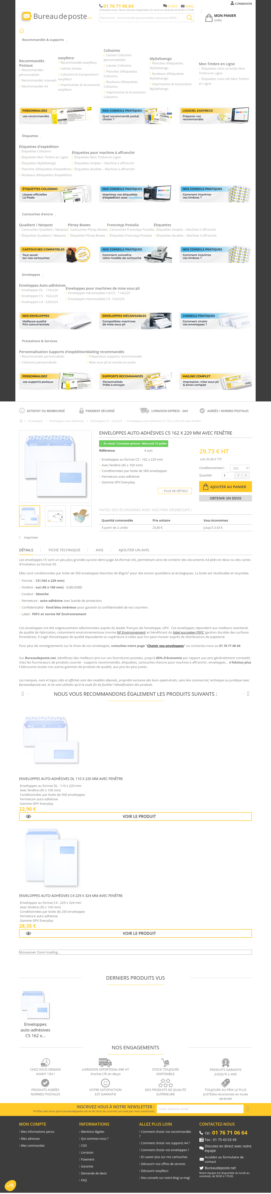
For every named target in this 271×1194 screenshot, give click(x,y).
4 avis (149, 451)
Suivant (89, 517)
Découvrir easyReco (154, 1172)
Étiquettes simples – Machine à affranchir (106, 163)
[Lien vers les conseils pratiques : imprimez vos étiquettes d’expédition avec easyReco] (135, 194)
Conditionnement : (212, 469)
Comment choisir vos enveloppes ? (165, 1151)
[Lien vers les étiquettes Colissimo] (55, 194)
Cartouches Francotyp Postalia (134, 230)
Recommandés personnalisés (43, 357)
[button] (10, 1186)
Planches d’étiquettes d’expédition (47, 169)
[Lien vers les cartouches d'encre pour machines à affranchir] (55, 255)
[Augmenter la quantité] (246, 476)
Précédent (21, 517)
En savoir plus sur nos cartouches (164, 1158)
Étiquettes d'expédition (40, 146)
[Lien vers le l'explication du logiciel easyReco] (215, 115)
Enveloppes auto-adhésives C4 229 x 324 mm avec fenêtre (71, 896)
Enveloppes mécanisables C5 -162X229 (100, 300)
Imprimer (31, 539)
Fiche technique (64, 551)
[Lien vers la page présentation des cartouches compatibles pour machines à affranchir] (135, 255)
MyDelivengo (161, 58)
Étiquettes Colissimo (37, 151)
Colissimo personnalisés (39, 363)
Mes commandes (33, 1147)
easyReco (67, 58)
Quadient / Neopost (36, 225)
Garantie (87, 1168)
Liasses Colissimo (120, 65)
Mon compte (32, 1125)
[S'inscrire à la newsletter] (248, 1110)
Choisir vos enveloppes (165, 647)
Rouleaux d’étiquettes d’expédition (47, 175)
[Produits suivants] (248, 695)
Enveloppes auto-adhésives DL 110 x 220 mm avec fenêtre (71, 779)
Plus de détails (175, 492)
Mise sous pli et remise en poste (116, 363)
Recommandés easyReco (79, 62)
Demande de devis (94, 1174)
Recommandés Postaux (32, 63)
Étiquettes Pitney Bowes (90, 236)
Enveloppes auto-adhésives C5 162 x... (35, 1031)
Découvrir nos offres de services (163, 1165)
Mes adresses (30, 1140)
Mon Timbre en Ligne (218, 63)
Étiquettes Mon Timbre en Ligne (45, 157)
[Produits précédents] (23, 695)
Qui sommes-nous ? (94, 1140)
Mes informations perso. (38, 1133)
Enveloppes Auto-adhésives (43, 286)
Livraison (87, 1154)
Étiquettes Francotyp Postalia (134, 236)
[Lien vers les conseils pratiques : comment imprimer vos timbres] (215, 194)
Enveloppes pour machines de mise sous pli (106, 289)
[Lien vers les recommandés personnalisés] (55, 115)
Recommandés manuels (39, 81)
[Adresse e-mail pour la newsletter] (200, 1110)
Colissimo (112, 50)
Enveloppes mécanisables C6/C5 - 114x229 (102, 294)
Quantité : (206, 476)
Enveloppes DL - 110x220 (40, 291)
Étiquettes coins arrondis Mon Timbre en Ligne (223, 71)
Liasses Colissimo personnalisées (118, 57)
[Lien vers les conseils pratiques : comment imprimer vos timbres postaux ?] (215, 255)
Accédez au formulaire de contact (225, 1160)
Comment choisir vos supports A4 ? (165, 1144)
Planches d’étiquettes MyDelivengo (167, 65)
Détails (26, 551)
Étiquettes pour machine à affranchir (106, 152)
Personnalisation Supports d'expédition (54, 352)
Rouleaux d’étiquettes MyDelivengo (167, 76)
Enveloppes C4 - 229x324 (40, 303)
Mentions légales (92, 1133)
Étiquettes (166, 225)
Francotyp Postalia (126, 225)
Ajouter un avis (134, 551)
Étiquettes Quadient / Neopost (44, 236)
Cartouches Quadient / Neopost (45, 230)
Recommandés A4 (35, 86)
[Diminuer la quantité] (238, 476)
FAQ (84, 1181)
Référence (107, 451)
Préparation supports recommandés (119, 357)
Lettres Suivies (72, 68)
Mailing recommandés (110, 352)
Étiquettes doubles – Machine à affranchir (107, 169)
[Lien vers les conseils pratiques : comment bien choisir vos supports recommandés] (135, 115)
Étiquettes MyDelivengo (39, 163)
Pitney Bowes (81, 225)
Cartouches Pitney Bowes (90, 230)
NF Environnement (131, 633)
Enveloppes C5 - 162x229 (40, 297)
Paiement (87, 1161)
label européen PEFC (188, 633)
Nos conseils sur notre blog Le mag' (165, 1179)
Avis (99, 551)
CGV (84, 1147)
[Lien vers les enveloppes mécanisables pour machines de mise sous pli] (135, 321)
